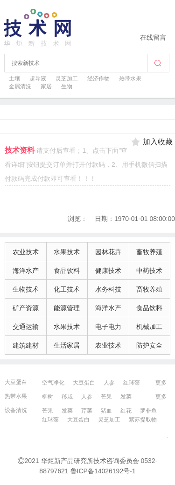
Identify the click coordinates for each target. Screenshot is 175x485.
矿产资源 (26, 308)
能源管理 (67, 308)
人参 (109, 382)
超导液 (37, 78)
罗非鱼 (148, 410)
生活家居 (67, 345)
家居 (46, 86)
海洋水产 (26, 270)
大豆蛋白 (16, 382)
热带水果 (130, 78)
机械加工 (149, 326)
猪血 (106, 410)
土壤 (14, 78)
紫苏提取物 (143, 419)
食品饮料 (67, 270)
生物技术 (26, 289)
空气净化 (53, 382)
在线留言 (153, 37)
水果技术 (67, 252)
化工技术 (67, 289)
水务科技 (108, 289)
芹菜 (86, 410)
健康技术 (108, 270)
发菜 (126, 396)
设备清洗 (16, 410)
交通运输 (26, 326)
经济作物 (98, 78)
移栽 (67, 396)
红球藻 (131, 382)
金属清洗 (20, 86)
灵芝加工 (67, 78)
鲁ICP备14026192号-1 (103, 471)
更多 (161, 382)
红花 (126, 410)
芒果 (106, 396)
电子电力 (108, 326)
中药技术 (149, 270)
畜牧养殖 (149, 252)
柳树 (47, 396)
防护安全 (149, 345)
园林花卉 (108, 252)
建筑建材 (26, 345)
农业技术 (26, 252)
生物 (66, 86)
